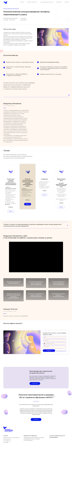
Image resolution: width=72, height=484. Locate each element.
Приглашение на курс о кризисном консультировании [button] (58, 305)
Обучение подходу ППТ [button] (32, 2)
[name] (54, 371)
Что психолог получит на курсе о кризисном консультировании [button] (36, 288)
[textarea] (54, 380)
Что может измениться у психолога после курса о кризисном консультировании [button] (13, 304)
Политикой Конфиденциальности (61, 384)
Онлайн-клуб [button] (59, 2)
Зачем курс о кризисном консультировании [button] (13, 288)
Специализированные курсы (46, 2)
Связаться (49, 384)
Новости (22, 2)
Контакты (67, 2)
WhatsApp (5, 476)
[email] (54, 374)
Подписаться (35, 416)
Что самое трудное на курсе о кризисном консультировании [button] (58, 288)
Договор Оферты (54, 470)
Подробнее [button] (36, 452)
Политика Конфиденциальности (57, 469)
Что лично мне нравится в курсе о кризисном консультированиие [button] (36, 305)
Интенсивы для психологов (11, 8)
